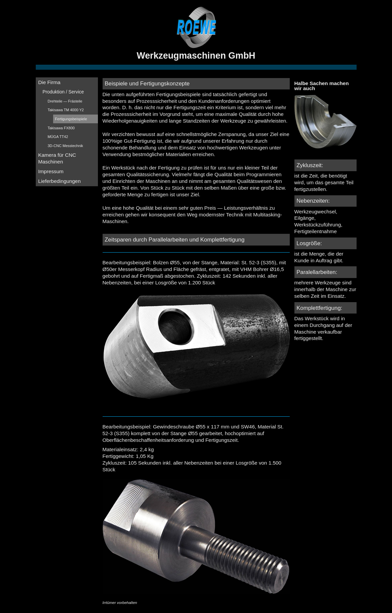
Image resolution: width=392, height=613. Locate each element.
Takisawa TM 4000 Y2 (65, 110)
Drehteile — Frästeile (64, 101)
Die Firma (49, 82)
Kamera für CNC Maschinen (57, 158)
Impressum (50, 171)
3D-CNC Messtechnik (65, 146)
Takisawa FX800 (61, 128)
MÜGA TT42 (57, 137)
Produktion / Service (63, 91)
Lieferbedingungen (59, 181)
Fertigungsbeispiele (71, 119)
